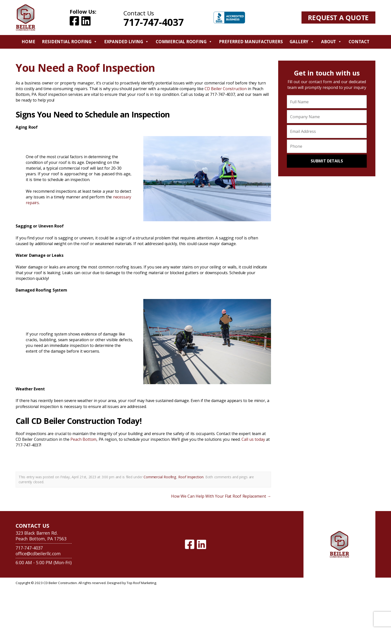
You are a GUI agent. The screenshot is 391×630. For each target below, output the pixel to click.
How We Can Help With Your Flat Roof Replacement (221, 496)
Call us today (253, 439)
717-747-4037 (153, 22)
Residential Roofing (69, 41)
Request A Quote (338, 17)
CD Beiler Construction (226, 88)
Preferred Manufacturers (251, 41)
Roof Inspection (190, 477)
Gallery (302, 41)
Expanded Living (126, 41)
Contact (359, 41)
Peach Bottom (83, 439)
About (331, 41)
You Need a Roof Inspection (85, 67)
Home (28, 41)
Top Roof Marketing (141, 583)
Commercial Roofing (184, 41)
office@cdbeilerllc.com (38, 553)
